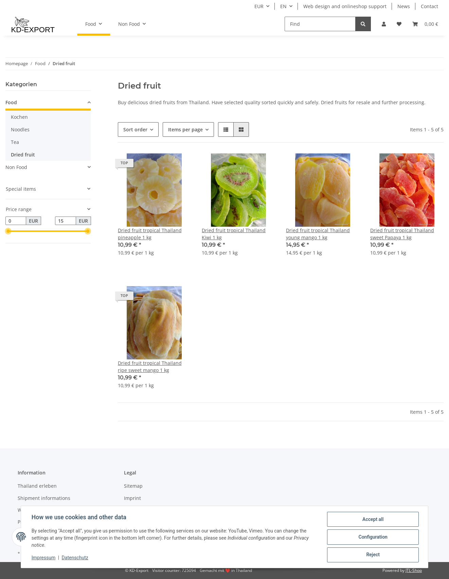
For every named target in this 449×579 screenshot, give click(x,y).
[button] (383, 24)
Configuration (372, 537)
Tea (15, 142)
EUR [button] (259, 6)
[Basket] (425, 24)
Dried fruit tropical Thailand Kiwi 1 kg (234, 234)
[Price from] (15, 221)
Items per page (185, 129)
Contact (429, 6)
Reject (372, 555)
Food (11, 102)
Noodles (20, 129)
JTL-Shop (414, 570)
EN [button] (283, 6)
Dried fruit (23, 154)
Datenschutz (75, 558)
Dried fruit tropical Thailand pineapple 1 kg (150, 234)
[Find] (320, 24)
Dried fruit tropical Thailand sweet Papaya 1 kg (402, 234)
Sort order (135, 129)
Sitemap (133, 486)
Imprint (132, 498)
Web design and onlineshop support (345, 6)
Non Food (16, 167)
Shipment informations (44, 498)
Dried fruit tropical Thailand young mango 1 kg (318, 234)
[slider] (8, 231)
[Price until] (65, 221)
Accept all (372, 519)
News (403, 6)
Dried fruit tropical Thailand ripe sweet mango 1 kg (150, 366)
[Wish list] (399, 24)
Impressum (44, 558)
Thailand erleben (37, 486)
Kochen (19, 117)
